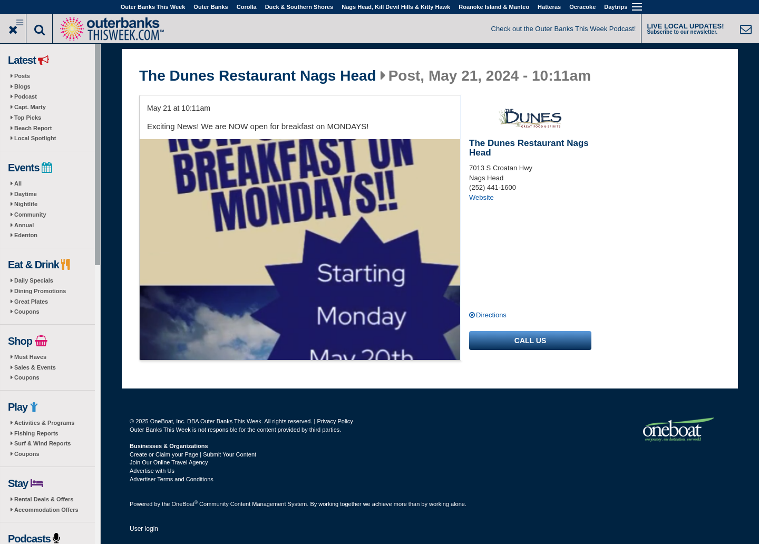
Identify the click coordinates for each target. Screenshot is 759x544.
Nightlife (25, 204)
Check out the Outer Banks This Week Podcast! (563, 29)
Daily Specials (33, 280)
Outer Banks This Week (153, 7)
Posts (22, 76)
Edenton (25, 235)
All (18, 183)
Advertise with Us (152, 471)
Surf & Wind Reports (42, 443)
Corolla (247, 7)
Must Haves (30, 357)
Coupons (27, 311)
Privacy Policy (335, 421)
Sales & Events (35, 367)
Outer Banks (210, 7)
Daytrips (615, 7)
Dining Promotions (40, 291)
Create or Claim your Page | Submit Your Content (193, 454)
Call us (530, 340)
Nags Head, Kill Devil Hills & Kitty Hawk (396, 7)
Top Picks (27, 117)
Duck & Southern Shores (299, 7)
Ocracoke (582, 7)
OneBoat (185, 504)
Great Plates (31, 301)
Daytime (25, 194)
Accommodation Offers (46, 510)
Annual (24, 225)
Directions (491, 315)
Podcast (25, 96)
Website (481, 197)
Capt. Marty (30, 107)
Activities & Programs (44, 423)
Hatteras (549, 7)
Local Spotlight (35, 138)
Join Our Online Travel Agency (169, 462)
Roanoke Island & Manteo (494, 7)
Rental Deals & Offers (43, 499)
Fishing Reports (36, 433)
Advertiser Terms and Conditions (171, 479)
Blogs (22, 86)
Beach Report (33, 128)
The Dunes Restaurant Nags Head (257, 76)
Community (30, 214)
